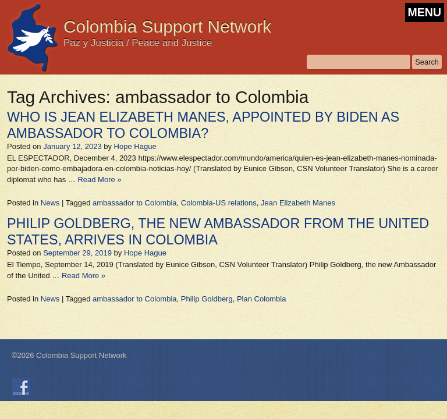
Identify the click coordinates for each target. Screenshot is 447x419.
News (50, 202)
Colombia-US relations (219, 202)
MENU (424, 12)
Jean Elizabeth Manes (298, 202)
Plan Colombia (261, 298)
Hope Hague (135, 146)
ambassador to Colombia (135, 202)
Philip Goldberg (207, 298)
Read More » (99, 179)
